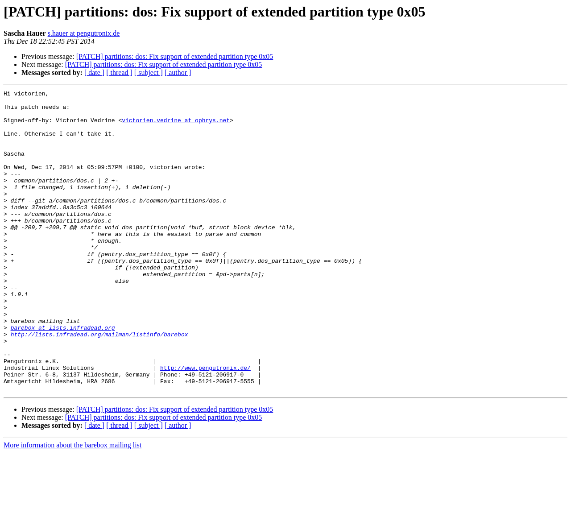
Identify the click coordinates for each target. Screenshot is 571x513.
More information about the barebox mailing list (72, 505)
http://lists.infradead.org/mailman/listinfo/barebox (99, 384)
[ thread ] (119, 72)
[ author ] (178, 72)
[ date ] (94, 72)
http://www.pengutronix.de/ (205, 424)
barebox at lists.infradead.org (63, 376)
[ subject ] (148, 72)
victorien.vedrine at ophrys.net (176, 127)
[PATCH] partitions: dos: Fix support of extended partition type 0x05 (174, 56)
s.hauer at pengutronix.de (84, 33)
